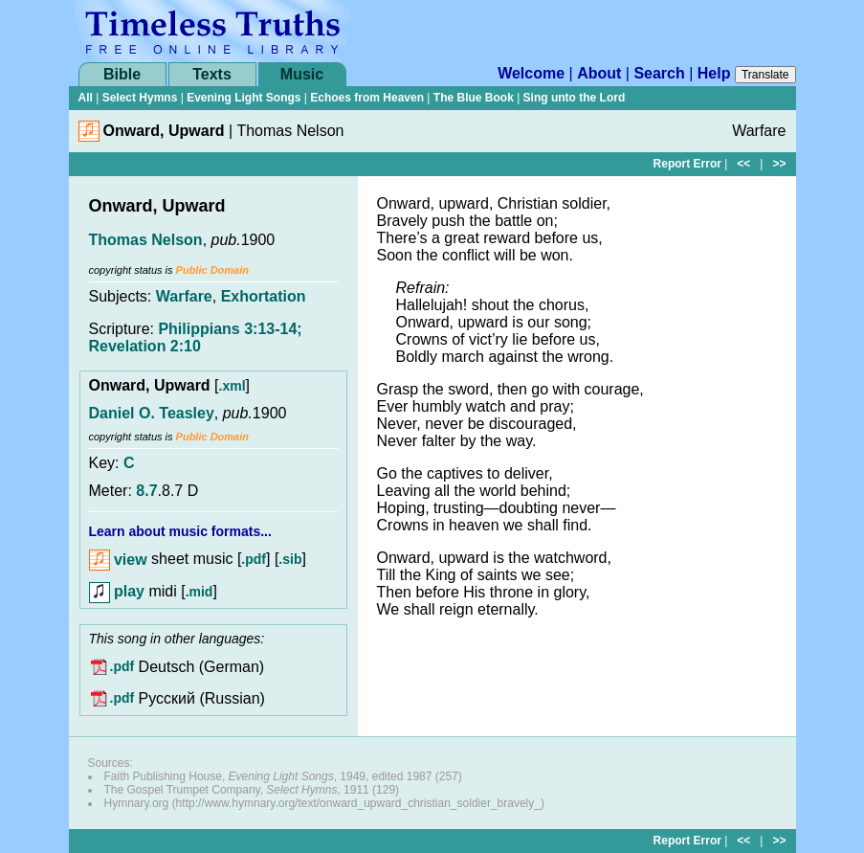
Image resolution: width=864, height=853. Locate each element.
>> (779, 163)
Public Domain (212, 270)
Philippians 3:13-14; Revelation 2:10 (195, 337)
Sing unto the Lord (574, 97)
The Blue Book (473, 97)
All (85, 97)
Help (714, 73)
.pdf (253, 560)
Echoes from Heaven (367, 97)
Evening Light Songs (243, 97)
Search (658, 73)
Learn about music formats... (180, 531)
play (116, 591)
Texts (212, 74)
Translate (765, 74)
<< (743, 163)
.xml (232, 385)
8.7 (146, 491)
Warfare (184, 296)
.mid (199, 591)
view (118, 559)
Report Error (687, 163)
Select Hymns (140, 97)
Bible (122, 74)
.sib (289, 560)
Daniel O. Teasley (151, 413)
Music (301, 74)
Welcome (531, 73)
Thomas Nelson (146, 240)
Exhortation (263, 296)
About (599, 73)
